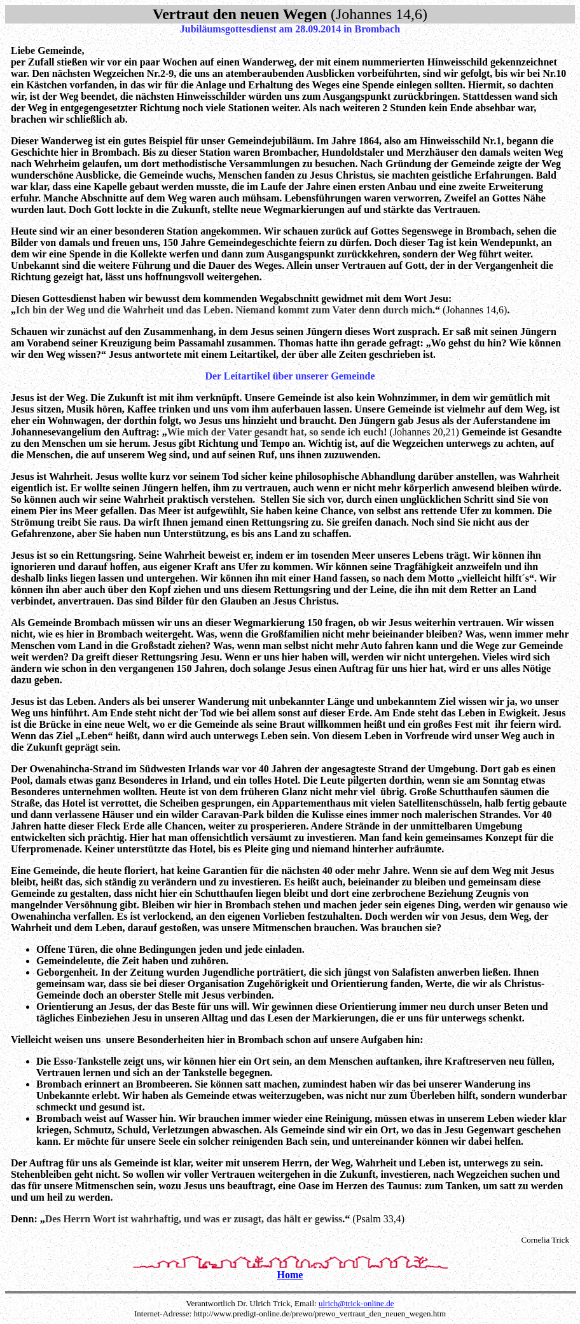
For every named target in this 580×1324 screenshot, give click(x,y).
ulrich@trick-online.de (356, 1303)
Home (290, 1274)
